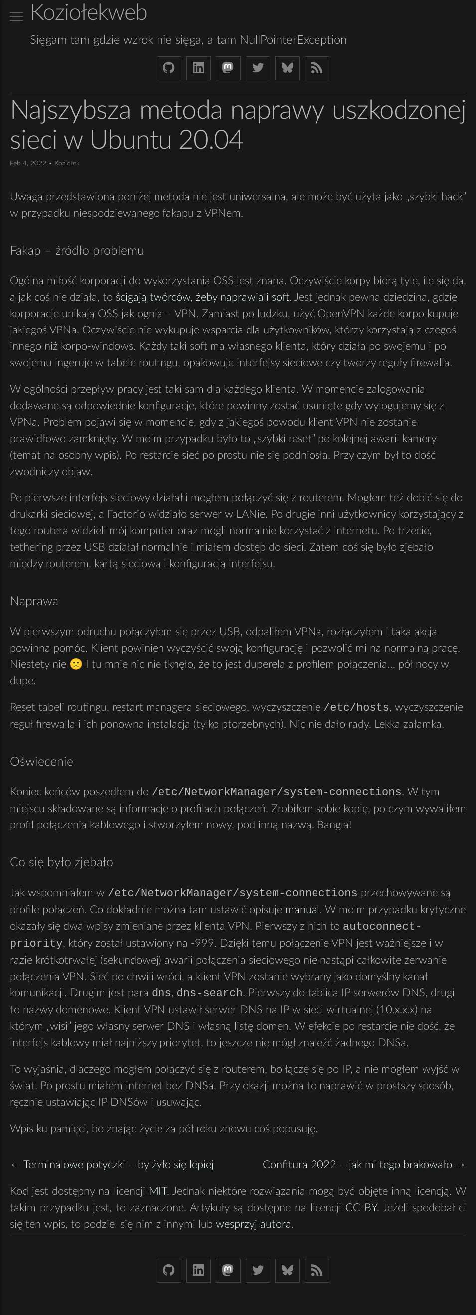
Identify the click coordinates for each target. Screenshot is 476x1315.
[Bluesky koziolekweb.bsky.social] (287, 68)
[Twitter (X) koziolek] (258, 68)
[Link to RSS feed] (317, 68)
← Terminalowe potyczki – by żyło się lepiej (112, 1167)
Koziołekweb (88, 13)
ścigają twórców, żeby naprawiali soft (202, 297)
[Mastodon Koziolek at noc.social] (228, 68)
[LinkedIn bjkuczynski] (198, 68)
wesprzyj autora (253, 1227)
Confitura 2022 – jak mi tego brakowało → (364, 1167)
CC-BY (361, 1210)
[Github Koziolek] (169, 68)
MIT (158, 1194)
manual (302, 911)
